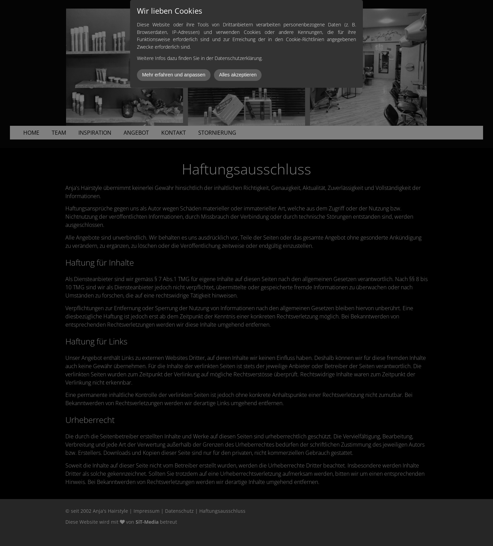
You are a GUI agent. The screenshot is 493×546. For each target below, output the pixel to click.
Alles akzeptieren (238, 74)
